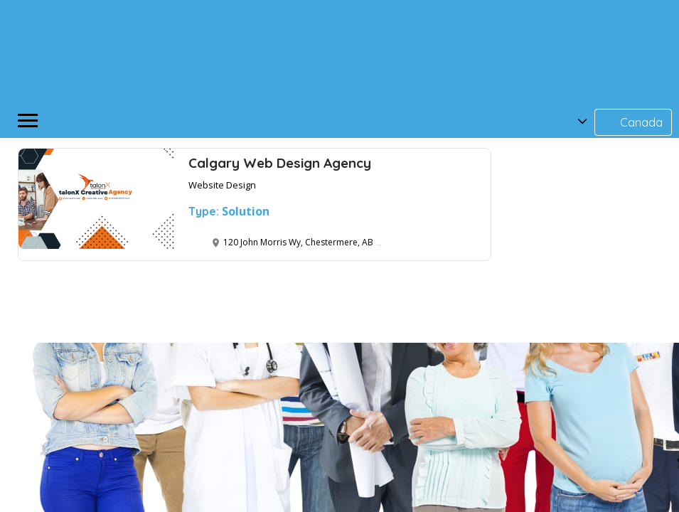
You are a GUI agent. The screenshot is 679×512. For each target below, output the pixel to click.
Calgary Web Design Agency (279, 162)
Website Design (222, 184)
